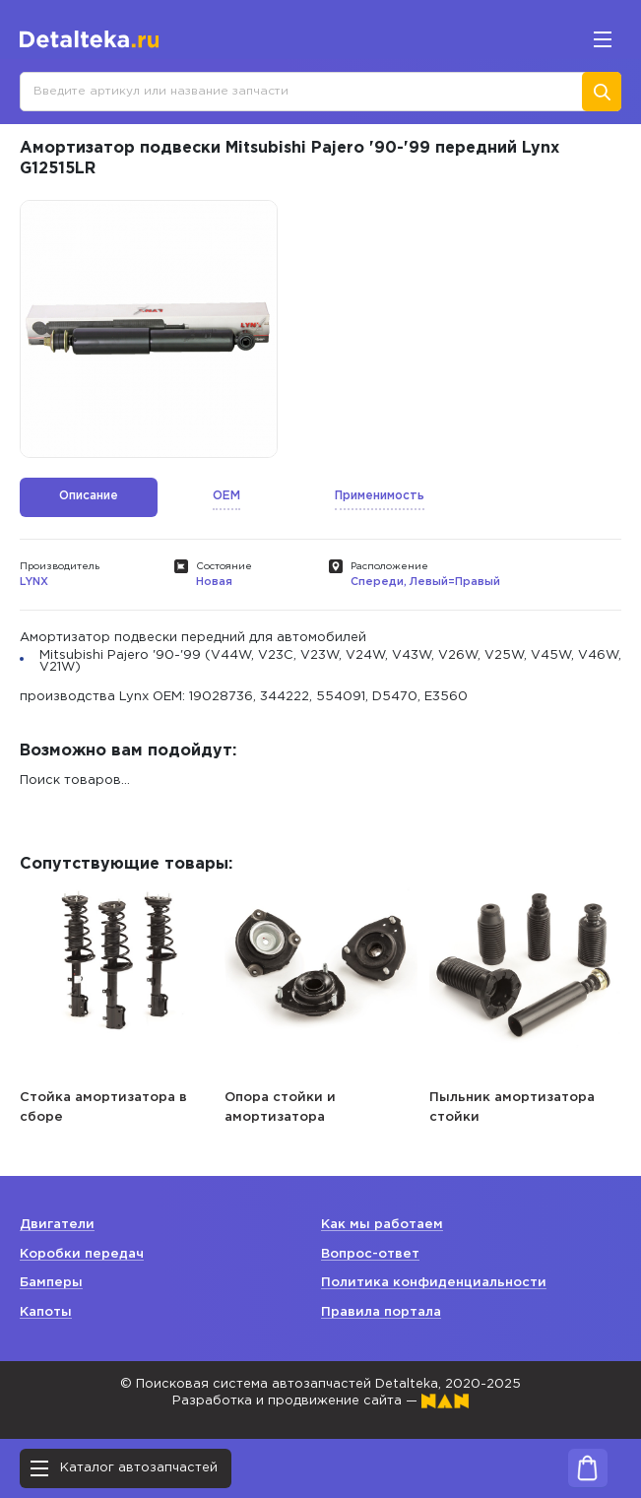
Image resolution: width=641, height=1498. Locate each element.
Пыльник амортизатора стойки (512, 1107)
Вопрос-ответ (370, 1254)
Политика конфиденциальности (433, 1282)
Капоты (46, 1312)
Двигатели (57, 1224)
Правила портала (381, 1312)
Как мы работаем (382, 1224)
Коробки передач (82, 1254)
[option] (149, 329)
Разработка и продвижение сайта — (320, 1401)
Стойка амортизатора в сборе (103, 1107)
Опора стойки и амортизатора (280, 1107)
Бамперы (51, 1282)
